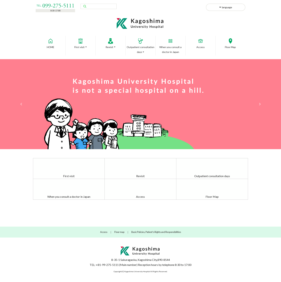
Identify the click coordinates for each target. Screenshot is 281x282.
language (225, 7)
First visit (80, 42)
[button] (21, 104)
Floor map (119, 232)
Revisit (110, 42)
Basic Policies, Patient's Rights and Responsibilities (156, 232)
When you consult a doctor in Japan (68, 196)
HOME (50, 42)
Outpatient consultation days (212, 176)
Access (200, 42)
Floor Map (230, 42)
